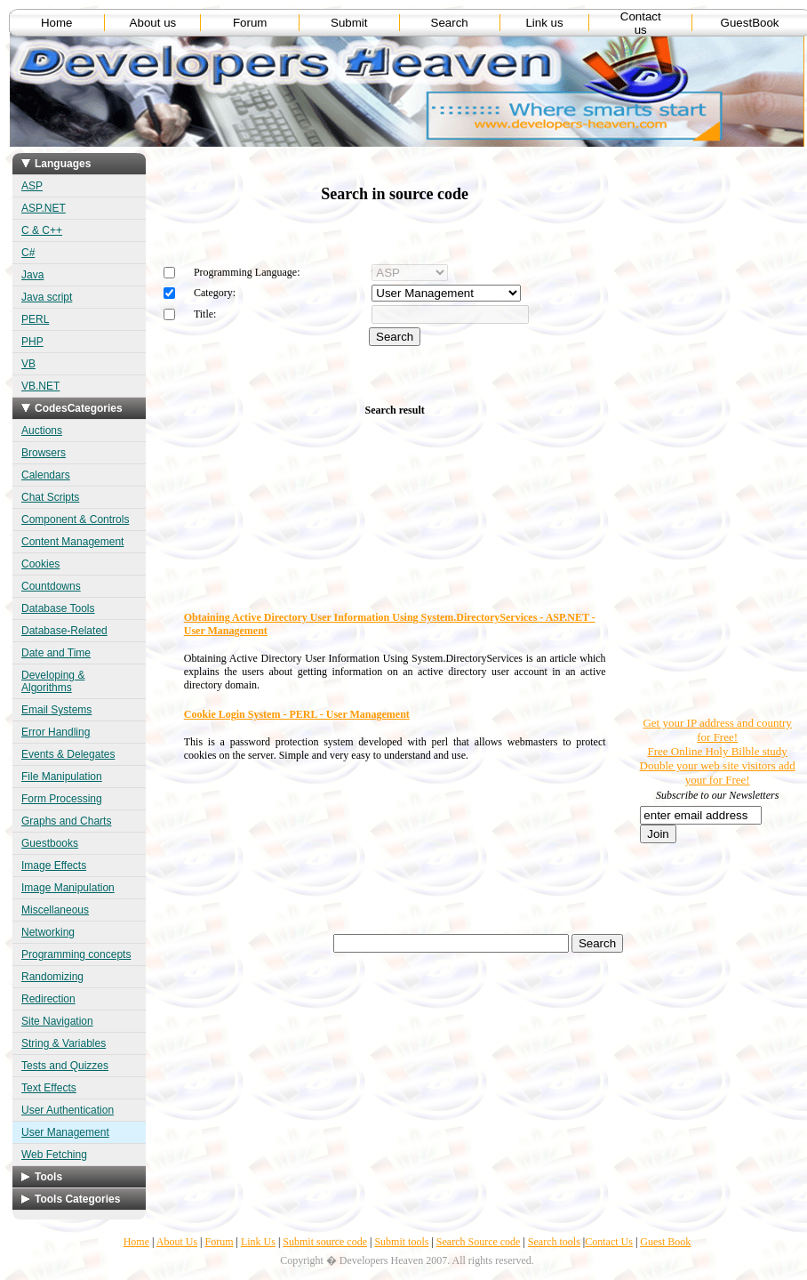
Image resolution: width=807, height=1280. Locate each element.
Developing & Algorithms (52, 681)
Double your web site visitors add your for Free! (717, 772)
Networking (48, 932)
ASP (32, 186)
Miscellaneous (55, 910)
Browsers (43, 453)
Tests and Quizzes (64, 1065)
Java (32, 275)
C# (28, 252)
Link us (544, 22)
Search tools (554, 1242)
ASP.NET (43, 208)
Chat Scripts (50, 497)
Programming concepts (76, 954)
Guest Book (665, 1242)
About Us (176, 1242)
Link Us (258, 1242)
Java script (46, 297)
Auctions (41, 430)
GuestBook (750, 22)
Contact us (640, 23)
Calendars (45, 475)
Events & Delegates (68, 754)
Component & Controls (75, 519)
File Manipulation (61, 776)
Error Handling (55, 732)
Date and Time (56, 653)
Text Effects (48, 1088)
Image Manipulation (68, 888)
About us (153, 22)
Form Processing (61, 799)
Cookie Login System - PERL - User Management (297, 714)
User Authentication (67, 1110)
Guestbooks (49, 843)
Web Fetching (54, 1154)
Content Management (72, 541)
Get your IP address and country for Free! (717, 730)
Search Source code (478, 1242)
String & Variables (63, 1043)
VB (28, 364)
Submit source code (325, 1242)
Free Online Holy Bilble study (717, 751)
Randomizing (52, 976)
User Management (65, 1132)
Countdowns (51, 586)
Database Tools (58, 608)
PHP (32, 341)
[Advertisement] (691, 445)
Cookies (40, 564)
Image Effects (53, 865)
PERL (35, 319)
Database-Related (64, 630)
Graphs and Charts (66, 821)
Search (449, 22)
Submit (349, 22)
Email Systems (56, 710)
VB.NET (40, 386)
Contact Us (609, 1242)
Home (57, 22)
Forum (250, 22)
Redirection (48, 999)
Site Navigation (57, 1021)
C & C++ (41, 230)
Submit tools (401, 1242)
